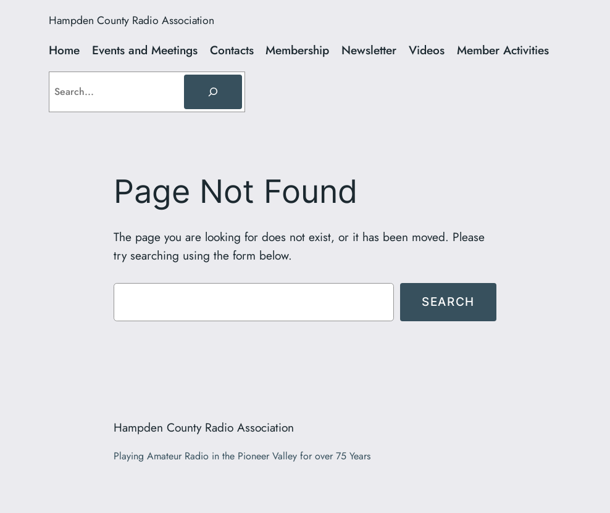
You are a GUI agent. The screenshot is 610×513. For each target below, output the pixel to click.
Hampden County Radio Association (131, 20)
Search (448, 301)
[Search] (213, 92)
